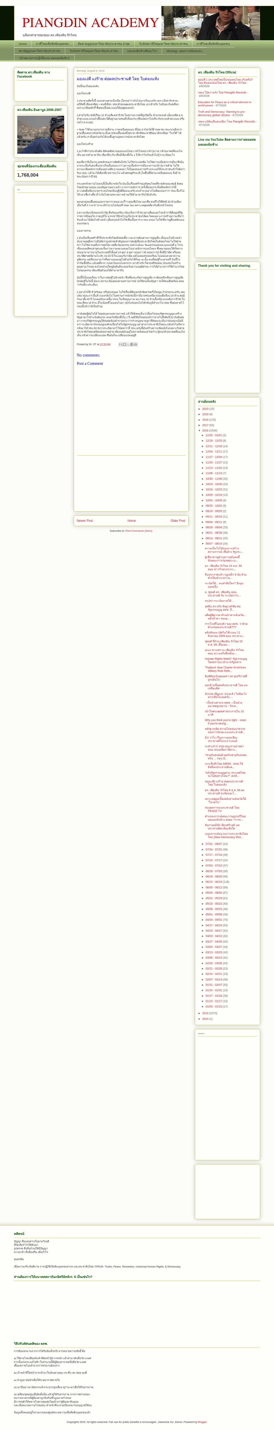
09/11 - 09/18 (214, 516)
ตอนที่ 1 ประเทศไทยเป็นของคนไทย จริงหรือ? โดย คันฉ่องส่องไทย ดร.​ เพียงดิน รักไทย (225, 81)
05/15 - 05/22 (214, 903)
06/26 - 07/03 (214, 871)
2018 (205, 419)
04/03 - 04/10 (214, 936)
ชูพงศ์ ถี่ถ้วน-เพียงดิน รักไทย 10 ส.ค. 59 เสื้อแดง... (223, 643)
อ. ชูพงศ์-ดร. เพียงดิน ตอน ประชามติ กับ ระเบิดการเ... (223, 593)
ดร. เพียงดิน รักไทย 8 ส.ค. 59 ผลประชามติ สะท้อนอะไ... (224, 792)
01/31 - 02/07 (214, 984)
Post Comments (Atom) (139, 530)
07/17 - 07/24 (214, 854)
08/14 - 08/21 (214, 538)
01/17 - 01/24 (214, 995)
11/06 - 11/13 (214, 473)
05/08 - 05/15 (214, 909)
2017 (205, 425)
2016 (205, 430)
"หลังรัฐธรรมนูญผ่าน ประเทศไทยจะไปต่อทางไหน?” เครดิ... (225, 774)
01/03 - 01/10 (214, 1006)
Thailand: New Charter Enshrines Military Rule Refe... (225, 669)
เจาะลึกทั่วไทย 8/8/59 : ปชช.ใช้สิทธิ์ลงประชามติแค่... (224, 765)
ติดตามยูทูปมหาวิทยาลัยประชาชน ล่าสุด (104, 43)
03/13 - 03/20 (214, 952)
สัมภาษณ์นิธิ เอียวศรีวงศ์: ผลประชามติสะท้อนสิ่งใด (222, 826)
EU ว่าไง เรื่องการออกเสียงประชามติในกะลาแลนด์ (221, 739)
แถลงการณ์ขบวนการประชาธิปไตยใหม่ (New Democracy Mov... (226, 835)
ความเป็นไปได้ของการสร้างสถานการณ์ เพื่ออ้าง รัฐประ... (224, 550)
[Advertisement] (131, 483)
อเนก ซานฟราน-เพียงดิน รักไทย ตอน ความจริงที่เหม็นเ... (224, 651)
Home (23, 43)
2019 (205, 414)
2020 (205, 408)
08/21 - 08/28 (214, 532)
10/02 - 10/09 (214, 500)
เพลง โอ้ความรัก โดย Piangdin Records (222, 92)
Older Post (178, 520)
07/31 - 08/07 (214, 843)
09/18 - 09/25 (214, 511)
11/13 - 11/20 (214, 467)
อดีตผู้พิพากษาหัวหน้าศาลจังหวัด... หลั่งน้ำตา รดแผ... (225, 616)
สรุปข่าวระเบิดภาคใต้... (219, 600)
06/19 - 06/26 (214, 876)
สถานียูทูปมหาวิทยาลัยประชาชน (39, 51)
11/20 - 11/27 (214, 462)
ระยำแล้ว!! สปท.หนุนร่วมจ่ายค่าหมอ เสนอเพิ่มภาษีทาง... (224, 748)
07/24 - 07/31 (214, 849)
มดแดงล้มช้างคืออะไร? (142, 51)
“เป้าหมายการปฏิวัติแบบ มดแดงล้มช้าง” (44, 58)
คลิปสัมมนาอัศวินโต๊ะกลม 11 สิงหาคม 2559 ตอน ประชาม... (224, 634)
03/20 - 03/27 (214, 947)
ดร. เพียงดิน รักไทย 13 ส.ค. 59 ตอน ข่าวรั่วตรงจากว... (223, 567)
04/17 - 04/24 (214, 925)
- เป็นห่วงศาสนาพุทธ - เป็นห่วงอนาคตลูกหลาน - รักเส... (223, 704)
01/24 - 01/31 (214, 990)
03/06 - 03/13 (214, 957)
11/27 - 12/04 (214, 456)
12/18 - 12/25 (214, 440)
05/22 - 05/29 (214, 898)
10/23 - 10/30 (214, 484)
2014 (205, 1018)
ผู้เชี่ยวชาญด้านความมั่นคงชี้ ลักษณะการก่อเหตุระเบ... (222, 559)
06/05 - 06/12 (214, 887)
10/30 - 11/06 (214, 478)
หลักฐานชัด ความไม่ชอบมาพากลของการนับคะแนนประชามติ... (225, 730)
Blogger (202, 1421)
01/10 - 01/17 (214, 1001)
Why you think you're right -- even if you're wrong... (225, 721)
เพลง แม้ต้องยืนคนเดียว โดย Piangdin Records (226, 121)
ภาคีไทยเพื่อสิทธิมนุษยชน (52, 43)
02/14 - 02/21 (214, 973)
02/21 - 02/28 (214, 968)
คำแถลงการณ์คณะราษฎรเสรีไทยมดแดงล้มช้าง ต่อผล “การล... (225, 818)
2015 (205, 1013)
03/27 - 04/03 (214, 941)
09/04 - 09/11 (214, 522)
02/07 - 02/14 (214, 979)
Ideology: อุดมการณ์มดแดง (184, 51)
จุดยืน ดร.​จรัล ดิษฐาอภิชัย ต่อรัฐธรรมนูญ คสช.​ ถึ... (222, 608)
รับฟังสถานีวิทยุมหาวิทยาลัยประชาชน (163, 43)
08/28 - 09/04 (214, 527)
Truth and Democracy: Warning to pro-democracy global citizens (221, 113)
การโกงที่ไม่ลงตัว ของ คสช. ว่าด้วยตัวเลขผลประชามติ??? (226, 625)
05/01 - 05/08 (214, 914)
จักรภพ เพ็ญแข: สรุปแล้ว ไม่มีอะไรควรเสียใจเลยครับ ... (226, 695)
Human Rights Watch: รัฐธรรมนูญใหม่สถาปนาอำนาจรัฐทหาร (226, 660)
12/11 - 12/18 (214, 446)
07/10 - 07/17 (214, 860)
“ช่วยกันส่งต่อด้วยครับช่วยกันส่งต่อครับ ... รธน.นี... (226, 756)
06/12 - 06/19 (214, 881)
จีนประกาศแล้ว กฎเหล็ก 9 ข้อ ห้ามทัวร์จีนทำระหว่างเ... (225, 576)
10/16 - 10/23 (214, 489)
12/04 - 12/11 (214, 451)
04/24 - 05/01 (214, 919)
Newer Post (85, 520)
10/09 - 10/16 (214, 494)
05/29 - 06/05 (214, 892)
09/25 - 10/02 (214, 505)
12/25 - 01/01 (214, 435)
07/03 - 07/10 (214, 865)
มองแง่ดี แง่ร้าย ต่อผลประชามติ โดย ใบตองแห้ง (224, 783)
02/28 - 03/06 (214, 963)
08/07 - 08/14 (214, 543)
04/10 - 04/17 (214, 930)
